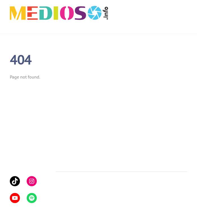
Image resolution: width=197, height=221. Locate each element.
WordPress (85, 190)
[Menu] (183, 7)
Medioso (67, 183)
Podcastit (86, 163)
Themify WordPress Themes (121, 190)
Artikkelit (64, 163)
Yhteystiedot (111, 163)
